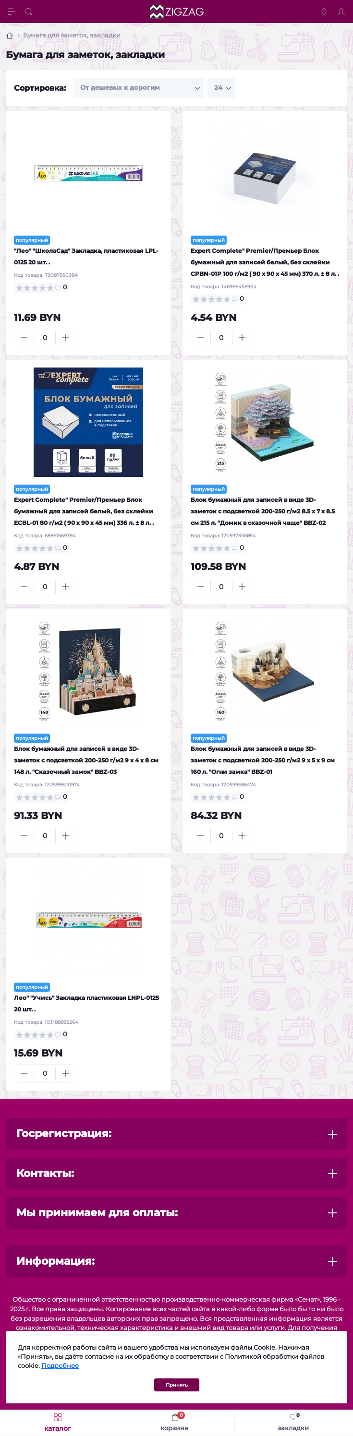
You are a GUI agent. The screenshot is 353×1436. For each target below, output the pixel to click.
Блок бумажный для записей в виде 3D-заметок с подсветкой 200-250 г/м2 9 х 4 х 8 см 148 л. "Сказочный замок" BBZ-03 (86, 760)
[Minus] (24, 337)
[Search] (30, 11)
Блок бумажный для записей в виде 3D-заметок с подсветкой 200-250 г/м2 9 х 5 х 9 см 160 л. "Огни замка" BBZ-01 (263, 760)
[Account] (342, 11)
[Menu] (12, 11)
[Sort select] (138, 88)
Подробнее (60, 1365)
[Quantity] (45, 338)
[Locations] (325, 11)
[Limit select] (221, 88)
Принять (177, 1385)
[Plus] (65, 337)
